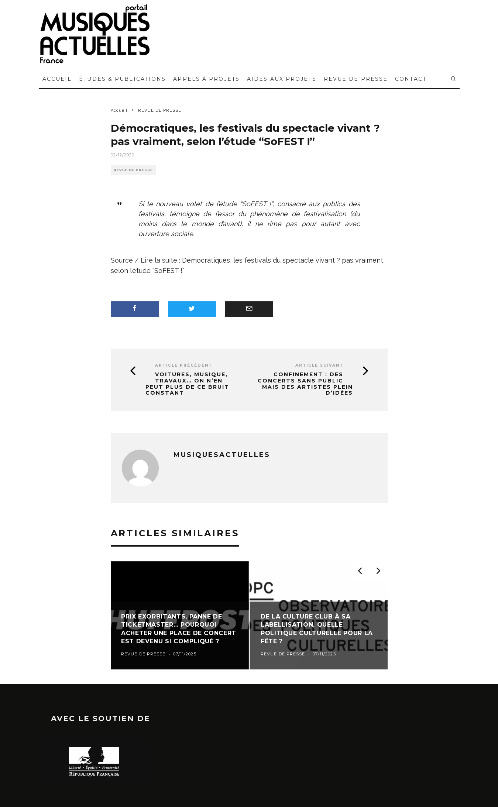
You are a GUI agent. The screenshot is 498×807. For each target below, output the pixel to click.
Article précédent (183, 365)
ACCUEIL (57, 79)
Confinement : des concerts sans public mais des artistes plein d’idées (305, 383)
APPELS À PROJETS (206, 79)
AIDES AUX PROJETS (281, 79)
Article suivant (319, 365)
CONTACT (410, 79)
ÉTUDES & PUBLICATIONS (122, 79)
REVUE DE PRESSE (356, 79)
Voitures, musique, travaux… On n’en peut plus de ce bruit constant (187, 383)
